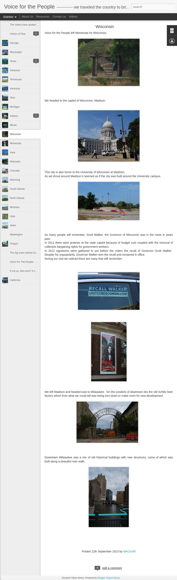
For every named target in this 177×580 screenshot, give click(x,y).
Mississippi (16, 52)
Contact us (59, 16)
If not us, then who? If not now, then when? (33, 271)
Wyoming (15, 179)
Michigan (15, 106)
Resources (43, 16)
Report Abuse (113, 578)
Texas (13, 61)
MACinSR (129, 551)
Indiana (14, 116)
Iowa (12, 152)
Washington (16, 234)
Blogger (101, 578)
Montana (14, 207)
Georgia (14, 43)
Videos (73, 16)
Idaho (13, 225)
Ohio (12, 97)
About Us (27, 16)
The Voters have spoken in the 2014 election (34, 24)
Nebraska (15, 161)
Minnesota (15, 143)
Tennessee (16, 79)
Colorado (15, 170)
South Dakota (17, 189)
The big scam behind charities (26, 252)
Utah (12, 216)
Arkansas (15, 70)
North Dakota (17, 198)
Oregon (14, 243)
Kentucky (15, 88)
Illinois (13, 125)
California (15, 280)
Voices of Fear (18, 33)
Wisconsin (15, 134)
